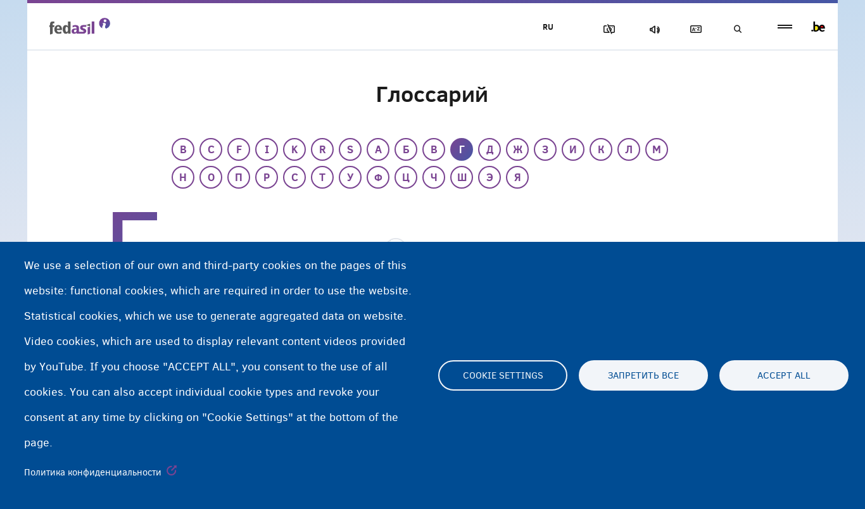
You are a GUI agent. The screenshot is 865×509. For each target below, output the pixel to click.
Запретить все (643, 375)
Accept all (784, 375)
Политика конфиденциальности (92, 472)
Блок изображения (604, 29)
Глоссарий (693, 29)
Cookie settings (503, 375)
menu (785, 27)
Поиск (736, 29)
